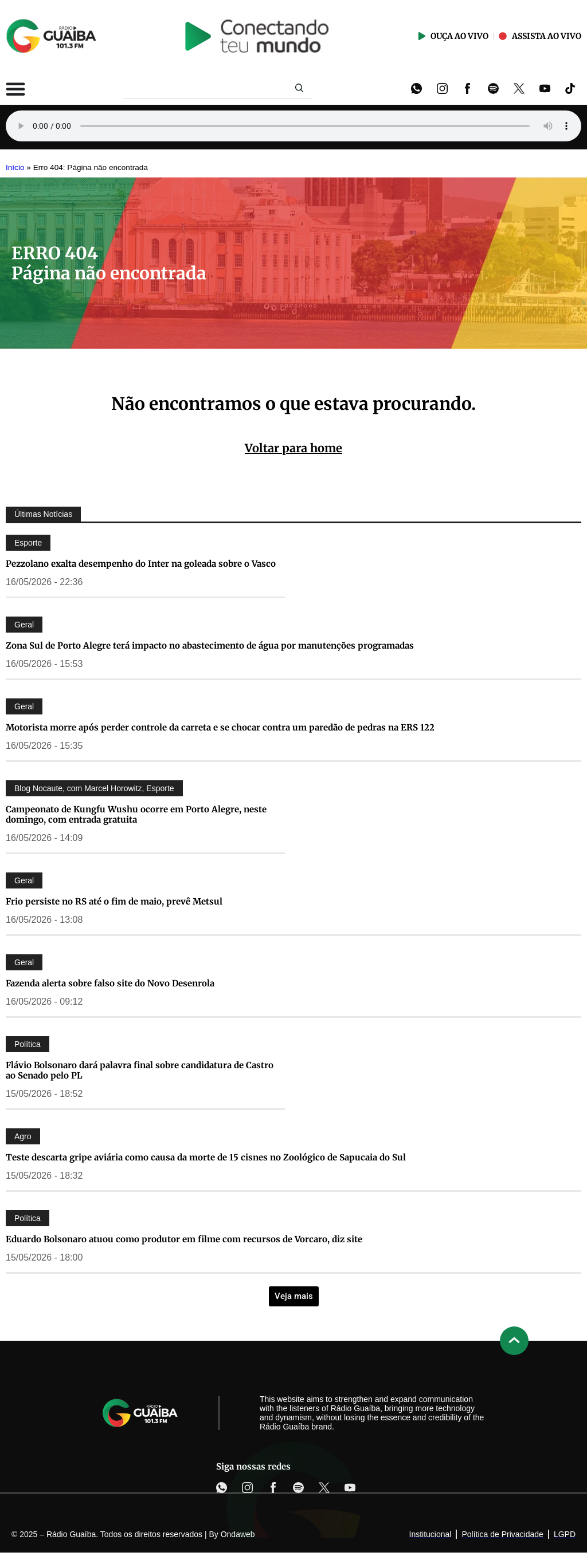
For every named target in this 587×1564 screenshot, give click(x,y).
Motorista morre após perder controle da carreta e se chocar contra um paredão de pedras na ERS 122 (220, 727)
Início (15, 167)
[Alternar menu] (15, 88)
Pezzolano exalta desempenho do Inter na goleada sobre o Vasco (141, 563)
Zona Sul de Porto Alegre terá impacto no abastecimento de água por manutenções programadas (210, 645)
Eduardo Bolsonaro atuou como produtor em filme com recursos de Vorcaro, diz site (184, 1239)
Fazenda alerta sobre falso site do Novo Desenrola (110, 983)
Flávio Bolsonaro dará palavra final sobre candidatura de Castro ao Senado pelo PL (139, 1070)
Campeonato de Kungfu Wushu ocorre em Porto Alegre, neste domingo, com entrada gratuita (136, 814)
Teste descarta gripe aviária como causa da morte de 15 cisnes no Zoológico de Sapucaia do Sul (206, 1157)
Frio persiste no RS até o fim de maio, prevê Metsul (114, 901)
